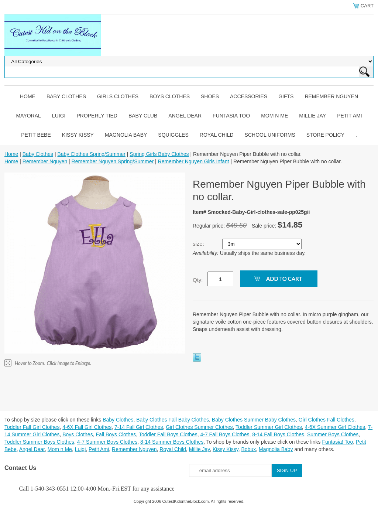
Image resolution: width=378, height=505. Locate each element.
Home (27, 96)
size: (199, 243)
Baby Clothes (66, 96)
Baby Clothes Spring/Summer (91, 154)
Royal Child (217, 135)
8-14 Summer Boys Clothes (171, 442)
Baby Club (142, 116)
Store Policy (325, 135)
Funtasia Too (231, 116)
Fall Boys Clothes (116, 434)
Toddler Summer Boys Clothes (39, 442)
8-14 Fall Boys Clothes (278, 434)
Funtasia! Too (337, 442)
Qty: (198, 280)
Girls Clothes (117, 96)
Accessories (248, 96)
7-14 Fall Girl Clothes (138, 427)
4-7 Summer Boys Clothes (107, 442)
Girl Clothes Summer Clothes (199, 427)
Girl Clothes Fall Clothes (326, 420)
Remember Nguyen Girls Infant (193, 161)
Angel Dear (185, 116)
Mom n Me (274, 116)
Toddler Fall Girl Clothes (31, 427)
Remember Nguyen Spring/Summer (113, 161)
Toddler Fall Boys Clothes (168, 434)
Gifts (285, 96)
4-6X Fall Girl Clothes (86, 427)
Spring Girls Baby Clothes (159, 154)
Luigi (59, 116)
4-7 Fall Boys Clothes (224, 434)
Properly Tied (96, 116)
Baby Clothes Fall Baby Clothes (172, 420)
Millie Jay (312, 116)
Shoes (210, 96)
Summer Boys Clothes (332, 434)
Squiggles (173, 135)
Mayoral (28, 116)
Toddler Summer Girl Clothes (269, 427)
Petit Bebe (36, 135)
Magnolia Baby (126, 135)
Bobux (248, 449)
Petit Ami (349, 116)
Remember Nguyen (331, 96)
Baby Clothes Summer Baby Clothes (254, 420)
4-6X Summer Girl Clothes (335, 427)
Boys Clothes (170, 96)
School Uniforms (270, 135)
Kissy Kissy (78, 135)
